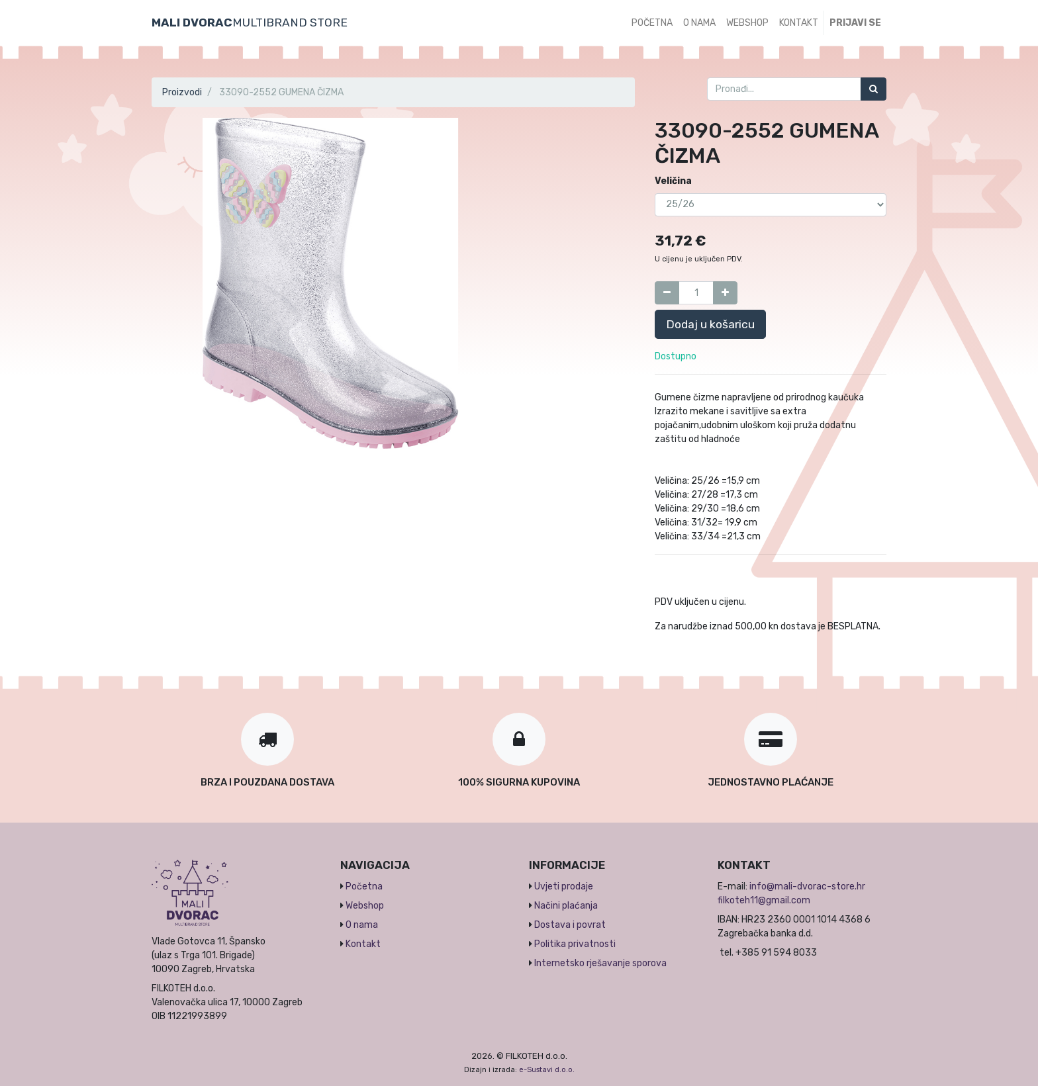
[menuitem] (652, 23)
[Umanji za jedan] (667, 292)
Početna (364, 886)
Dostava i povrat (570, 924)
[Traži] (873, 89)
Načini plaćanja (566, 905)
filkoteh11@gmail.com (764, 900)
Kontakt (363, 944)
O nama (362, 924)
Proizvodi (182, 92)
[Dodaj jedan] (725, 292)
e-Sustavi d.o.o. (547, 1069)
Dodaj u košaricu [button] (710, 324)
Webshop (365, 905)
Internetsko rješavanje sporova (600, 963)
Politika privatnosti (575, 944)
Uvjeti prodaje (563, 886)
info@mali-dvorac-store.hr (807, 886)
